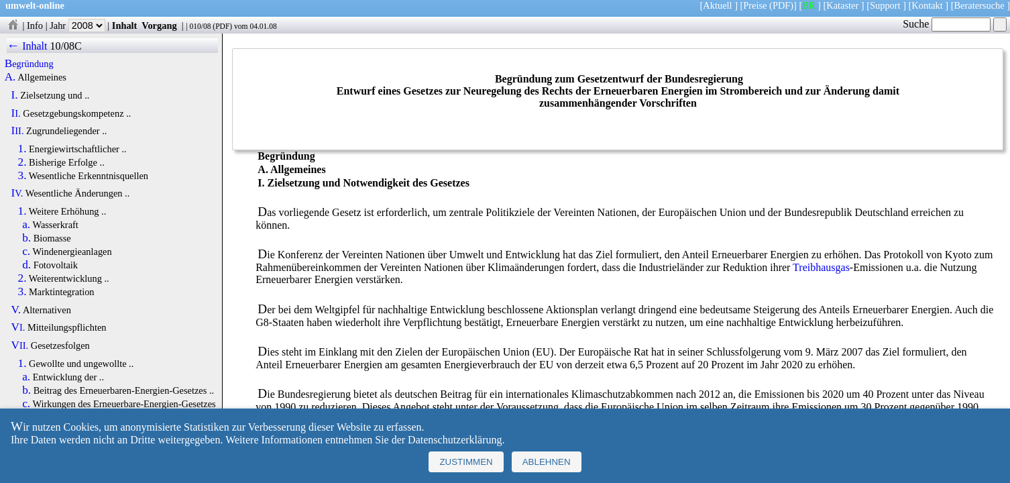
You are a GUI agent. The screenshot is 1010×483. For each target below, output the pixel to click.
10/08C (65, 46)
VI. (18, 327)
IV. (17, 193)
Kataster (842, 5)
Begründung (29, 63)
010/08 (200, 26)
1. (22, 149)
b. (26, 238)
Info (35, 25)
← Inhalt (27, 46)
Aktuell (717, 5)
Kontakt (926, 5)
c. (26, 251)
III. (17, 130)
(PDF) (781, 5)
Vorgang (159, 25)
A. (10, 77)
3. (22, 175)
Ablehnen (546, 462)
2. (22, 162)
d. (26, 265)
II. (16, 113)
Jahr (77, 25)
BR (808, 5)
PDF (222, 26)
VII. (20, 345)
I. (14, 95)
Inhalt (124, 25)
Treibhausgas (821, 267)
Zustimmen (465, 462)
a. (26, 224)
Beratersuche (979, 5)
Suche (947, 24)
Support (885, 5)
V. (16, 310)
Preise (755, 5)
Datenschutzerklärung (455, 439)
